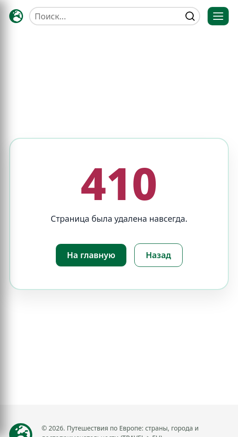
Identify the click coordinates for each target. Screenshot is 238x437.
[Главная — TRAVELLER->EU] (16, 16)
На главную (91, 254)
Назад (158, 254)
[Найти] (190, 16)
